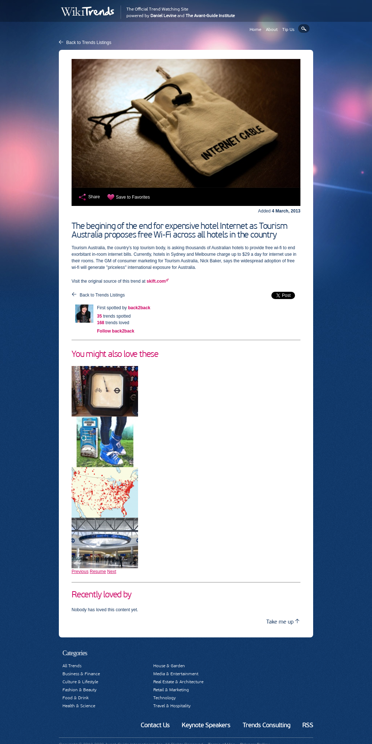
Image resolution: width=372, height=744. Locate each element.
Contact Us (155, 725)
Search (304, 28)
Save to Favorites (133, 197)
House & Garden (169, 665)
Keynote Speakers (206, 725)
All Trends (71, 665)
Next (111, 571)
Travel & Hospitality (172, 705)
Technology (164, 697)
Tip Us (288, 29)
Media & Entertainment (175, 673)
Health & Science (78, 705)
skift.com (156, 281)
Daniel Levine (163, 15)
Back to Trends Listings (88, 42)
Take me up (282, 621)
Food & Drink (75, 697)
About (272, 29)
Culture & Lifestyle (80, 681)
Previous (80, 571)
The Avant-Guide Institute (210, 15)
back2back (139, 307)
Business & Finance (81, 673)
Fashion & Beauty (79, 689)
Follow (115, 331)
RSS (307, 725)
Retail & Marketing (171, 689)
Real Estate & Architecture (178, 681)
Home (255, 29)
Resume (98, 571)
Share (94, 196)
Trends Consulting (266, 725)
